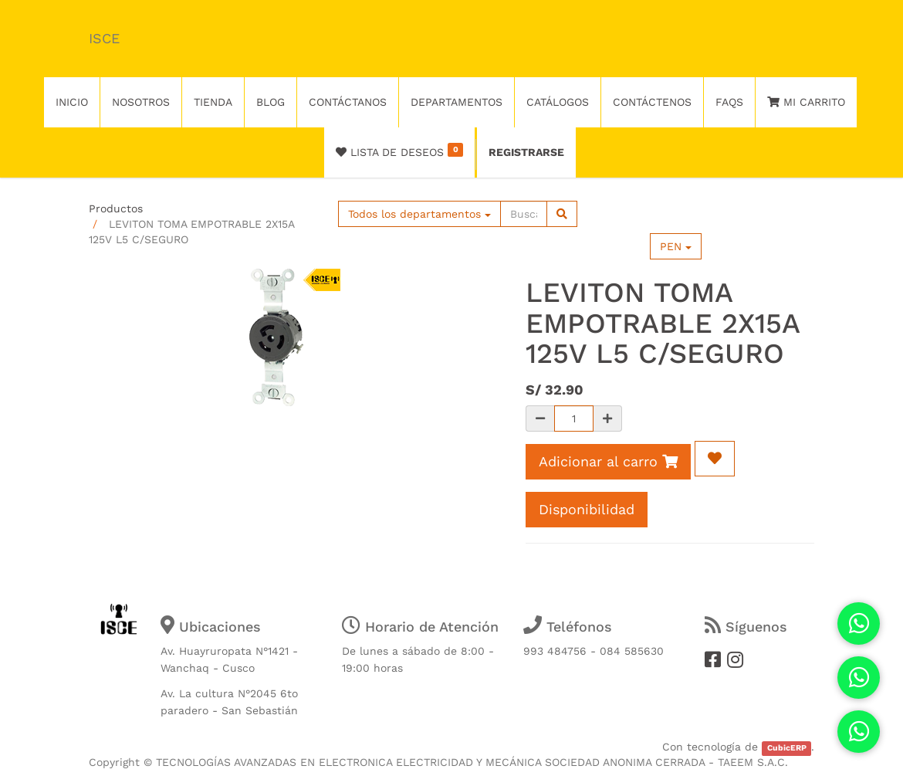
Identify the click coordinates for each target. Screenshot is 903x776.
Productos (116, 208)
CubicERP (787, 748)
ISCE (104, 38)
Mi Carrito (806, 102)
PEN (676, 246)
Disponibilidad (586, 509)
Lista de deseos (399, 150)
